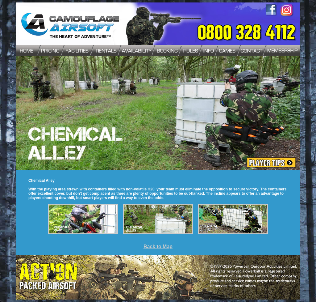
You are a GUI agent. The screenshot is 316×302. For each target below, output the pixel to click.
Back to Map (158, 246)
